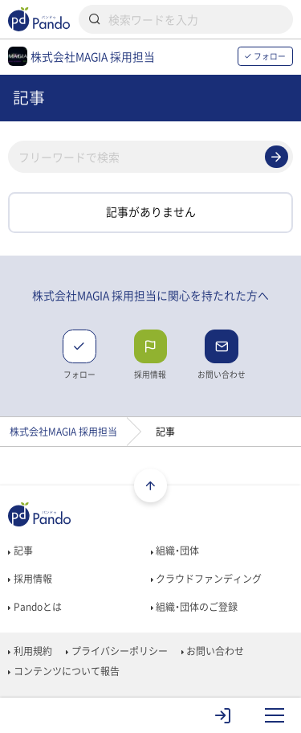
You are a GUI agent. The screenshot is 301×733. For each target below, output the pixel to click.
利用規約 (29, 651)
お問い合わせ (212, 651)
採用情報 (29, 578)
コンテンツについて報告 (63, 671)
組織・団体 (175, 550)
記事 (20, 550)
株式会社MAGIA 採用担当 (63, 431)
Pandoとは (34, 607)
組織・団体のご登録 (194, 607)
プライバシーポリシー (116, 651)
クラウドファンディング (206, 578)
